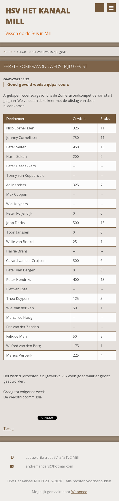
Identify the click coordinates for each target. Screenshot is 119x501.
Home (7, 52)
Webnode (79, 491)
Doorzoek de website (99, 7)
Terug (8, 428)
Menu (111, 7)
